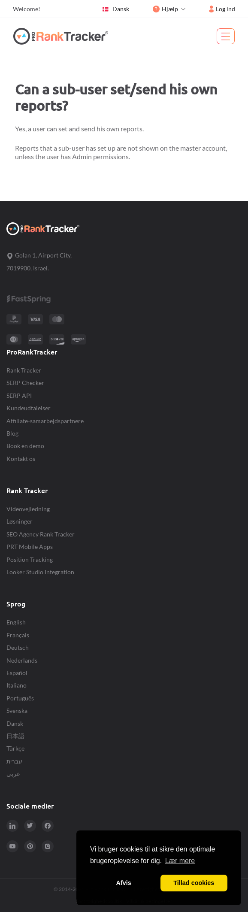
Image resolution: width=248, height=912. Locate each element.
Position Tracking (29, 559)
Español (16, 672)
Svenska (16, 710)
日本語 (15, 735)
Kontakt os (20, 458)
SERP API (19, 395)
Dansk (115, 9)
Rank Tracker (23, 370)
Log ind (222, 8)
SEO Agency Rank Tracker (40, 534)
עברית (14, 761)
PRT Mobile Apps (29, 546)
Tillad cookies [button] (193, 882)
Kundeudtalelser (28, 408)
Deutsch (17, 647)
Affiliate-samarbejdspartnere (45, 420)
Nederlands (21, 660)
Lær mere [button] (180, 860)
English (16, 622)
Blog (12, 433)
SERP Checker (25, 382)
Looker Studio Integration (40, 572)
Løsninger (19, 521)
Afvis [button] (123, 882)
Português (20, 698)
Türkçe (15, 748)
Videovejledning (28, 508)
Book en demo (25, 445)
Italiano (16, 685)
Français (17, 635)
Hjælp (165, 8)
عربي (13, 773)
